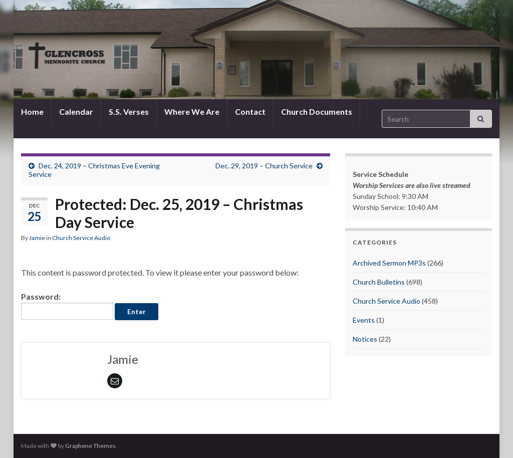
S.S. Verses (129, 111)
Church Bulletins (379, 282)
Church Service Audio (81, 238)
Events (364, 320)
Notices (365, 339)
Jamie (37, 238)
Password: (67, 306)
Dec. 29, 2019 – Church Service (264, 165)
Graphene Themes (90, 445)
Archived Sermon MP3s (389, 263)
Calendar (76, 111)
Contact (250, 111)
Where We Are (191, 111)
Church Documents (316, 111)
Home (32, 111)
